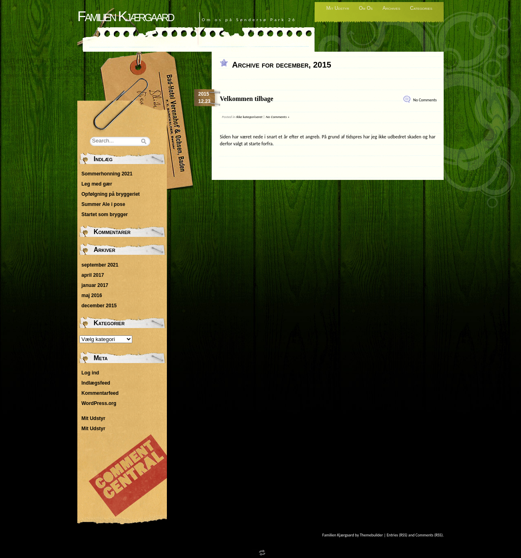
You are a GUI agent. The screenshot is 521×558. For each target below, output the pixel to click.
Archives (392, 8)
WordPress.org (98, 403)
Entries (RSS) (397, 535)
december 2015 (99, 306)
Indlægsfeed (95, 383)
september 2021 (99, 265)
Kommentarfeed (99, 393)
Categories (421, 8)
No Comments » (277, 116)
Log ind (90, 373)
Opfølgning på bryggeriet (110, 194)
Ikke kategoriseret (249, 116)
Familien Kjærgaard (125, 16)
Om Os (366, 8)
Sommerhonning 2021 (106, 174)
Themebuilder (371, 535)
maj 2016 (91, 295)
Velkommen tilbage (246, 98)
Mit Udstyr (337, 8)
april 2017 (92, 275)
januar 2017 (94, 285)
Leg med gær (96, 184)
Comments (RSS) (429, 535)
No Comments (425, 100)
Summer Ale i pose (103, 204)
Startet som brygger (104, 214)
